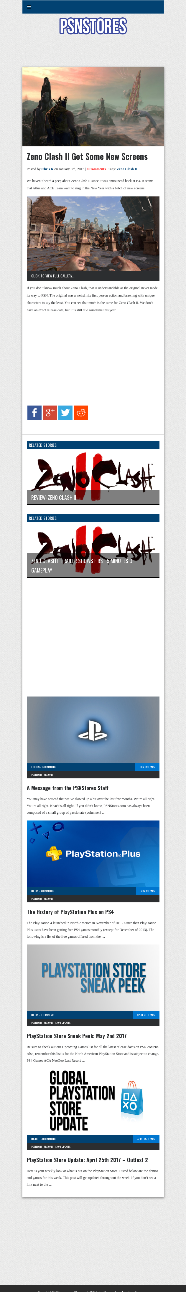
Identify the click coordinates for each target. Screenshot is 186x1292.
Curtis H (35, 1139)
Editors (35, 767)
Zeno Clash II (127, 169)
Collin (35, 891)
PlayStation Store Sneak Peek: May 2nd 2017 (77, 1036)
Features (48, 774)
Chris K (48, 169)
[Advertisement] (93, 54)
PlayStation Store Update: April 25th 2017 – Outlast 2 (87, 1160)
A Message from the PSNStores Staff (67, 788)
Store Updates (62, 1022)
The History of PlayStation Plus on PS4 (70, 912)
